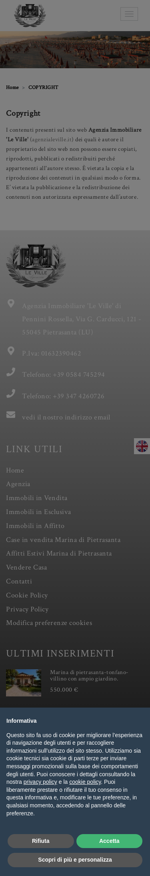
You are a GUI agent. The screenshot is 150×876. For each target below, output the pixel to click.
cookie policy (85, 782)
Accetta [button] (109, 841)
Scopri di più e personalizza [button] (75, 859)
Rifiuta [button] (41, 841)
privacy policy (40, 782)
